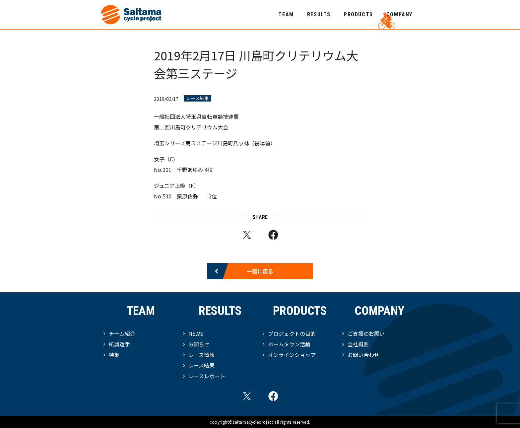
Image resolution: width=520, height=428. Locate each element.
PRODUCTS (358, 14)
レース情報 (201, 355)
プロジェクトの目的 (292, 333)
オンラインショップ (292, 355)
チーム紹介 (122, 333)
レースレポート (206, 376)
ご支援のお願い (366, 333)
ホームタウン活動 (289, 344)
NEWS (195, 333)
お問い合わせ (363, 355)
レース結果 (197, 98)
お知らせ (199, 344)
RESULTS (319, 14)
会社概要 (358, 344)
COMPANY (399, 14)
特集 (114, 355)
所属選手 (119, 344)
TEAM (285, 14)
